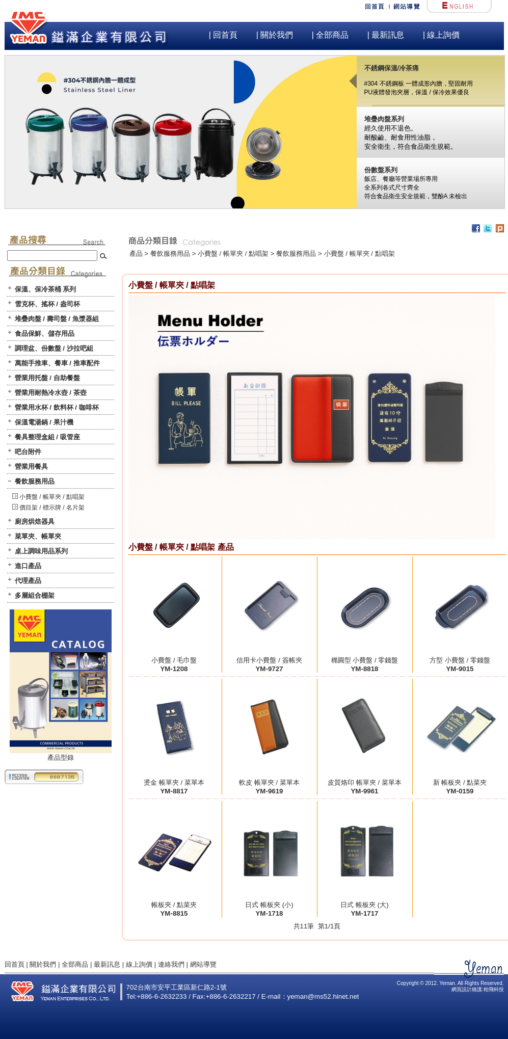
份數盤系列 (380, 170)
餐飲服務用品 (35, 481)
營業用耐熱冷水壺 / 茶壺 (51, 392)
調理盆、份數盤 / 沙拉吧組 (54, 348)
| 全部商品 (330, 35)
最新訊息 (107, 964)
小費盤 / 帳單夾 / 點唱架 (52, 496)
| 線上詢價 (441, 35)
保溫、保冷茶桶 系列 (45, 289)
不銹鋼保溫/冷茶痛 (391, 68)
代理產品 (28, 580)
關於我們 (43, 964)
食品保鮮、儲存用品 (44, 333)
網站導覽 (203, 964)
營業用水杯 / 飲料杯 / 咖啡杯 (57, 407)
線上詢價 (139, 964)
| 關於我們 (274, 35)
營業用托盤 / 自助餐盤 (47, 378)
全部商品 (75, 964)
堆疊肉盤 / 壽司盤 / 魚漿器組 (57, 319)
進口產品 (28, 566)
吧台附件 (28, 452)
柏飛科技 (494, 989)
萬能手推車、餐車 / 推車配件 (57, 363)
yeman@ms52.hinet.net (323, 996)
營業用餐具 (31, 466)
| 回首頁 (223, 35)
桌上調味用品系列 (41, 551)
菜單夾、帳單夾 (38, 536)
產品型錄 (61, 754)
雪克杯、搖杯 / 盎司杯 (47, 304)
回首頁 (14, 964)
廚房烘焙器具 (35, 521)
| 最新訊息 (386, 35)
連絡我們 (171, 964)
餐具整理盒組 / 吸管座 (47, 437)
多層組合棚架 (35, 595)
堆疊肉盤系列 (384, 119)
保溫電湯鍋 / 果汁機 (44, 422)
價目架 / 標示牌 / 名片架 (52, 507)
